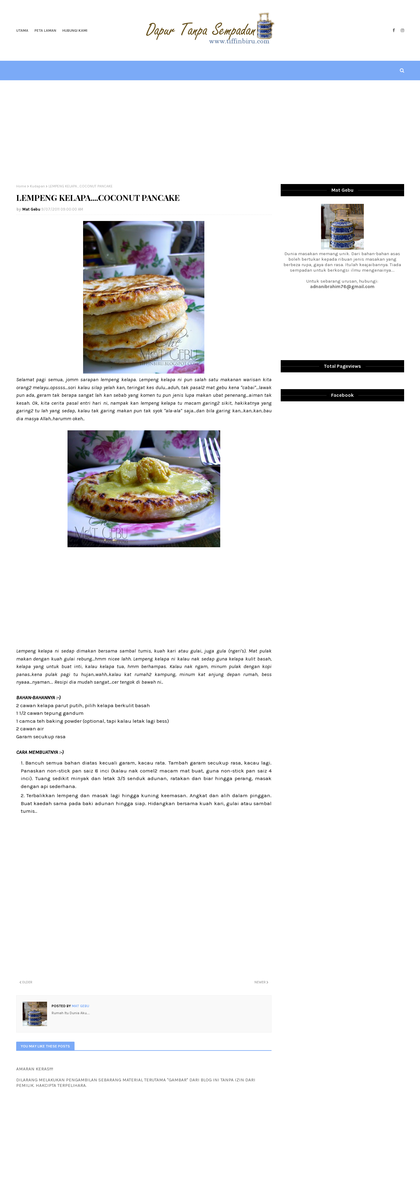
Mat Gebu (31, 209)
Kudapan (37, 186)
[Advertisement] (210, 132)
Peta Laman (45, 30)
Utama (22, 30)
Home (21, 186)
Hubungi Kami (74, 30)
